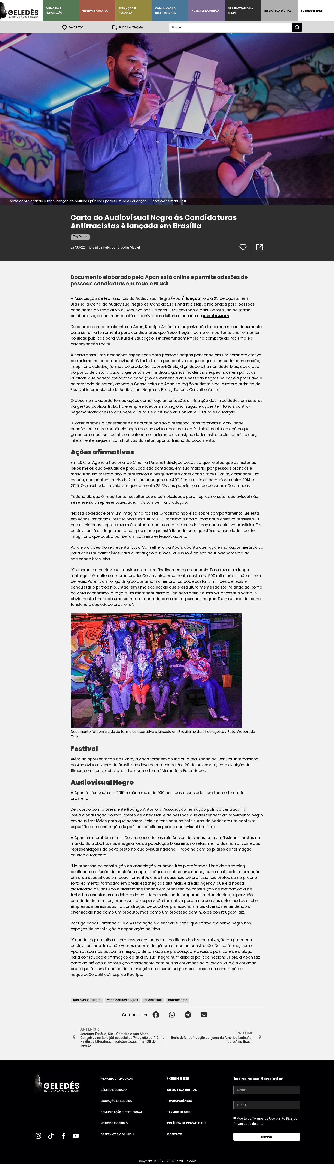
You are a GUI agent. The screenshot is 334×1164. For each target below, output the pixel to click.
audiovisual (153, 1000)
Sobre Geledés (311, 10)
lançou (193, 298)
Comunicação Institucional (165, 10)
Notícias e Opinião (205, 10)
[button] (156, 1015)
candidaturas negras (122, 1000)
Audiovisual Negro (87, 1000)
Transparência (179, 1101)
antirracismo (177, 1000)
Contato (174, 1134)
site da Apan (216, 315)
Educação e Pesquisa (127, 10)
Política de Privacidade (186, 1123)
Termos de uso (179, 1112)
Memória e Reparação (54, 10)
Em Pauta (80, 237)
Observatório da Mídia (240, 10)
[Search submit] (297, 27)
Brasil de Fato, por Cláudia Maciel (114, 247)
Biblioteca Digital (277, 10)
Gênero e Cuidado (95, 10)
